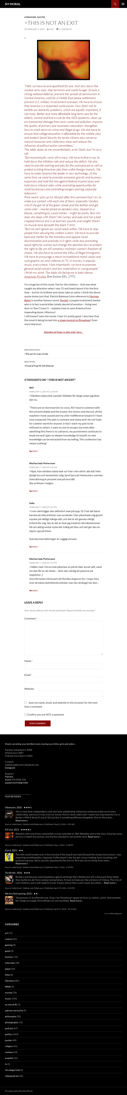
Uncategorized (12, 1070)
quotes (41, 17)
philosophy (10, 1016)
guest (7, 950)
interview (10, 962)
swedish (9, 1058)
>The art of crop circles (63, 351)
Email (28, 674)
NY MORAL (13, 4)
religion (9, 1046)
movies (8, 992)
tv (6, 1064)
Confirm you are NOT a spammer (44, 714)
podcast (9, 1028)
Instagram (10, 767)
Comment (30, 618)
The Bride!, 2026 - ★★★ (17, 872)
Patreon (9, 776)
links (7, 974)
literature (30, 17)
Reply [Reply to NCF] (35, 451)
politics (9, 1034)
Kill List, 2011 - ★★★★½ (18, 829)
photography (11, 1022)
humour (9, 956)
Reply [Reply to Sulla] (35, 547)
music (8, 998)
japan (8, 968)
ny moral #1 (11, 1004)
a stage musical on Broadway (74, 320)
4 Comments (65, 29)
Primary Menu (123, 4)
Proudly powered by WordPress (19, 1091)
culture (8, 939)
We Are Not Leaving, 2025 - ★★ (21, 893)
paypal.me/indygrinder (16, 782)
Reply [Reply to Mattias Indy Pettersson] (35, 491)
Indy (51, 29)
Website (29, 688)
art (6, 933)
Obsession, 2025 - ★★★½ (18, 807)
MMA (8, 986)
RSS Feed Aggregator (116, 913)
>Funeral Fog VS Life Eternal (63, 363)
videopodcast (12, 1075)
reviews (9, 1052)
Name (28, 660)
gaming (8, 945)
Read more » (22, 820)
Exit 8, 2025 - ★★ (14, 850)
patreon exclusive (14, 1010)
